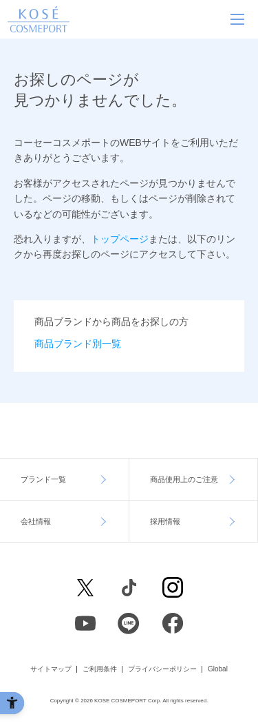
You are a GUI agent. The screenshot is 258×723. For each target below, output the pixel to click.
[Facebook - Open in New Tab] (129, 587)
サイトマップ (51, 669)
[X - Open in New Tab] (85, 587)
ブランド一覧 (43, 479)
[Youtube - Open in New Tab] (85, 623)
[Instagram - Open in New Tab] (173, 587)
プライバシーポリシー (162, 669)
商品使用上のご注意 (184, 479)
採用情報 (165, 521)
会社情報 (36, 521)
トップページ (120, 238)
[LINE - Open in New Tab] (129, 623)
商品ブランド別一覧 (77, 343)
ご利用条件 (100, 669)
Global (218, 669)
